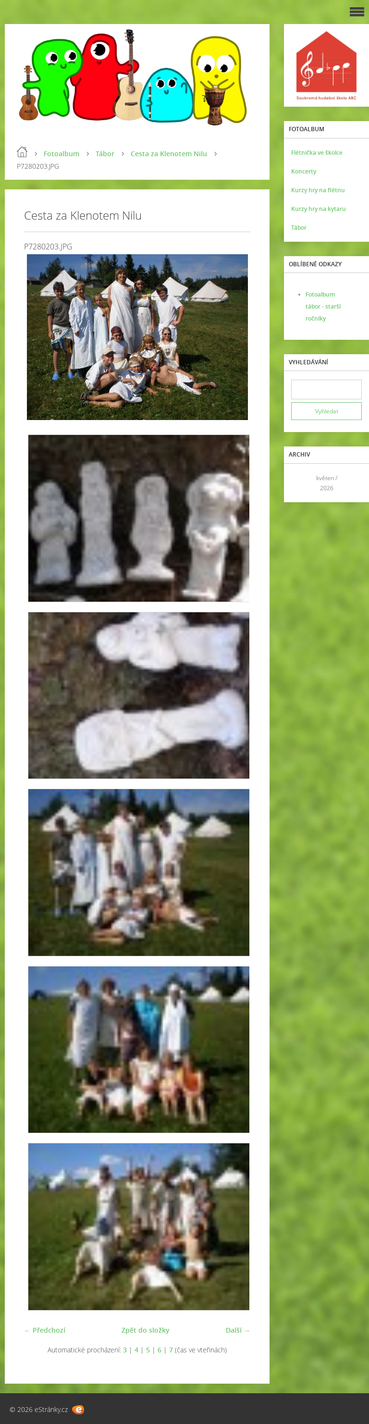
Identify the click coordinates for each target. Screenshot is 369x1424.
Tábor (105, 153)
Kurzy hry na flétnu (318, 190)
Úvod (22, 152)
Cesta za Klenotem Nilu (169, 153)
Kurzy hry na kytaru (318, 209)
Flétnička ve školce (317, 153)
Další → (238, 1330)
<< (301, 483)
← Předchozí (44, 1330)
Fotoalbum (61, 153)
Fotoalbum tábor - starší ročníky (323, 306)
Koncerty (303, 171)
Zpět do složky (146, 1330)
